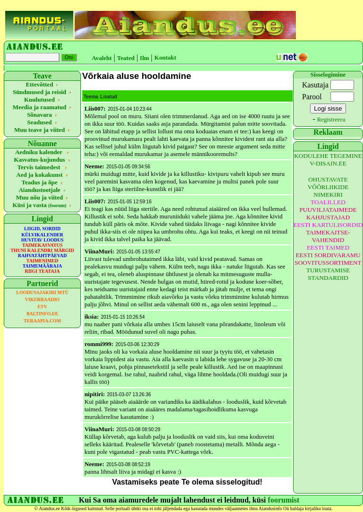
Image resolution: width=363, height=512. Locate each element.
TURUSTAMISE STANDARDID (328, 274)
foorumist (284, 500)
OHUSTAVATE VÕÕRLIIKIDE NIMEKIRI (328, 187)
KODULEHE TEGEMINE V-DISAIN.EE (328, 159)
